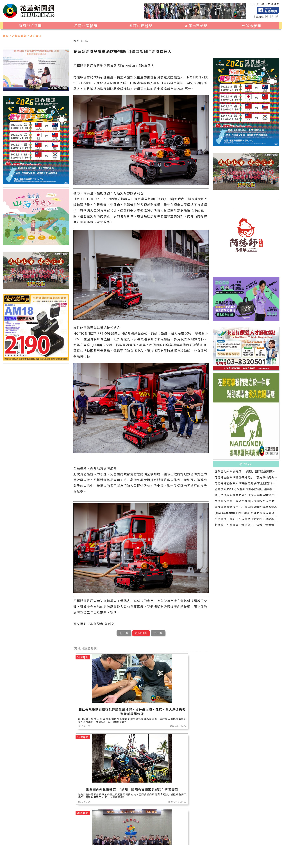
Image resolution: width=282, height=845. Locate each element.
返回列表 (141, 633)
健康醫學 (112, 836)
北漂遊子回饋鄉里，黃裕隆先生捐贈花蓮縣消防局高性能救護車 (246, 525)
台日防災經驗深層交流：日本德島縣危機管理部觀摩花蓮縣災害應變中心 (246, 495)
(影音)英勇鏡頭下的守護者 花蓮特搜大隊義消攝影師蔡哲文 (246, 513)
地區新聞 (29, 831)
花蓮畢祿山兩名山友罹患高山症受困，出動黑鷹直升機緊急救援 (246, 519)
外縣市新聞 (251, 26)
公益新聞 (112, 831)
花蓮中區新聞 (141, 26)
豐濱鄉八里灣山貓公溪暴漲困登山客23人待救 (245, 501)
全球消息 (95, 836)
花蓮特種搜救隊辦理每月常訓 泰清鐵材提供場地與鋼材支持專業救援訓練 (246, 477)
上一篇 (123, 633)
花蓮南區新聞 (196, 26)
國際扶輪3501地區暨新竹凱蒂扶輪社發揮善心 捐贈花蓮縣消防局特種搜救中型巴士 (246, 489)
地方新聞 (62, 831)
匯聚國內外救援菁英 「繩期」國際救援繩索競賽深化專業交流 (246, 471)
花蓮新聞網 (70, 840)
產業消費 (79, 831)
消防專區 (128, 831)
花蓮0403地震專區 (151, 836)
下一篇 (158, 633)
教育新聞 (45, 836)
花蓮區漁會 (179, 831)
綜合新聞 (128, 836)
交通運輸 (79, 836)
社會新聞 (162, 831)
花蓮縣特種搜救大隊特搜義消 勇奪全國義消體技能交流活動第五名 (246, 483)
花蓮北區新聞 (85, 26)
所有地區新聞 (30, 25)
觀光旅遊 (45, 831)
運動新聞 (145, 831)
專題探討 (62, 836)
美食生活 (95, 831)
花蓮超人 (198, 831)
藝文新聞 (29, 836)
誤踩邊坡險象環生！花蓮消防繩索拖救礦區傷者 (246, 507)
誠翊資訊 (108, 840)
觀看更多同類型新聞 (141, 808)
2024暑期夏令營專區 (182, 836)
